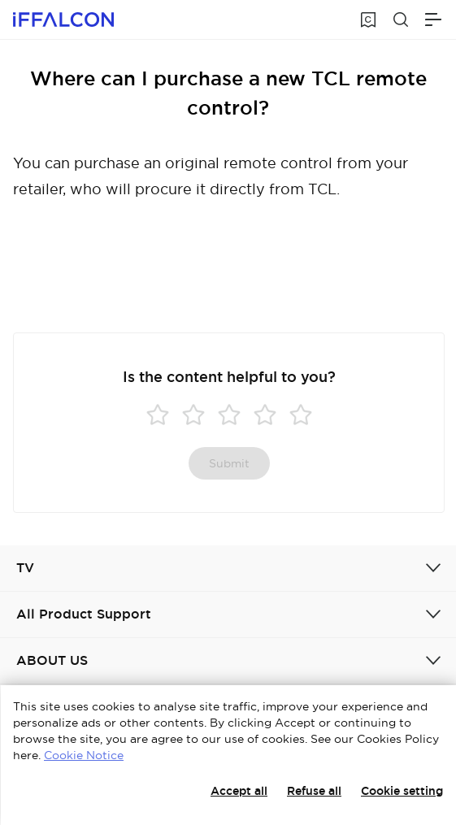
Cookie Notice (84, 755)
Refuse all (314, 791)
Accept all (239, 791)
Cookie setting (402, 791)
